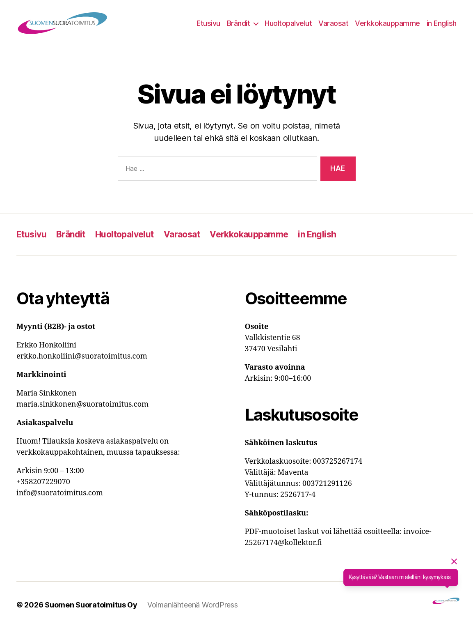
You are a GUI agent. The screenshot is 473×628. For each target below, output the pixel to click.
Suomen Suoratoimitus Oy (91, 604)
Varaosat (333, 23)
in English (442, 23)
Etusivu (208, 23)
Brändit (238, 23)
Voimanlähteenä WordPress (192, 604)
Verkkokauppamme (387, 23)
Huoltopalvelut (288, 23)
